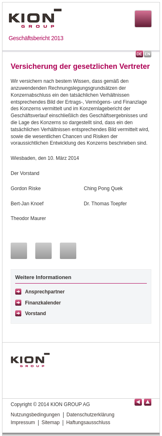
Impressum (23, 422)
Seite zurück (138, 402)
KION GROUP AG (35, 18)
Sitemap (50, 422)
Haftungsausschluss (88, 422)
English (147, 53)
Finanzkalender (43, 303)
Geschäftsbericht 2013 (36, 38)
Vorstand (35, 313)
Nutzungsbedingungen (35, 415)
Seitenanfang (147, 402)
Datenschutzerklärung (90, 415)
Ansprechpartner (45, 292)
